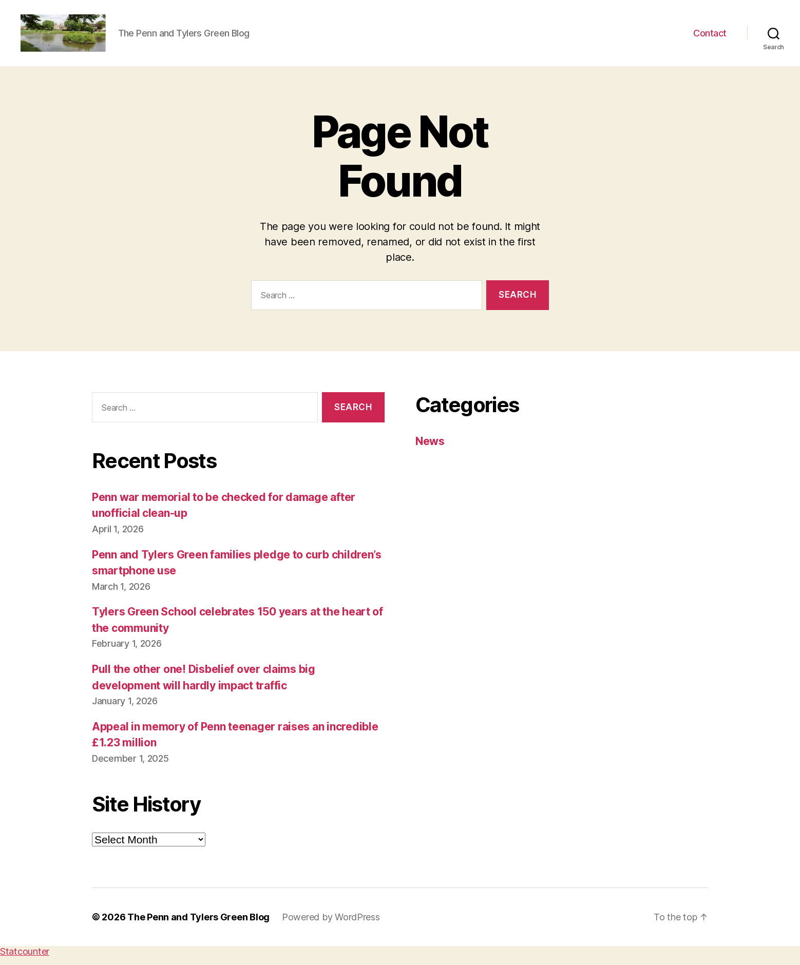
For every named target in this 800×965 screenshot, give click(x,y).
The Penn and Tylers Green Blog (198, 925)
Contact (710, 37)
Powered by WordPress (331, 925)
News (430, 449)
